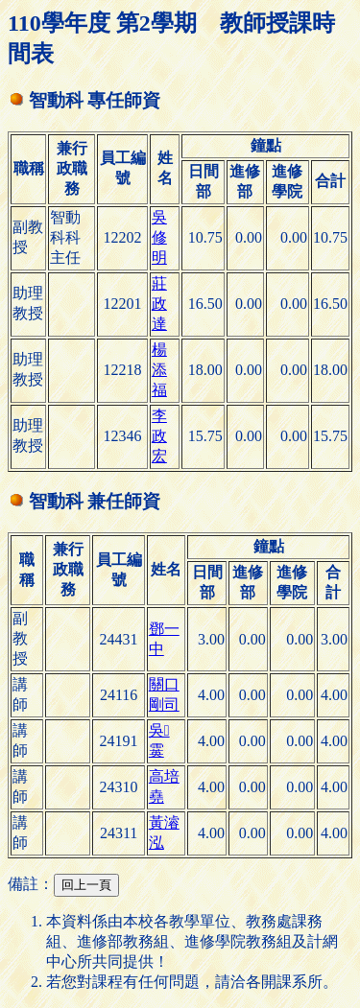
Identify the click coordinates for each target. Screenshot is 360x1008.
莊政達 (159, 303)
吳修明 (159, 237)
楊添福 (159, 369)
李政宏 (159, 436)
